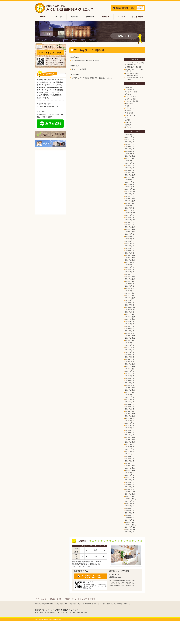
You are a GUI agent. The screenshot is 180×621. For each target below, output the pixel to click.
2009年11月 (129, 496)
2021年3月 (128, 220)
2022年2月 (128, 194)
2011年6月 (128, 451)
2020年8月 (128, 236)
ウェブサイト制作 (131, 92)
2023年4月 (128, 168)
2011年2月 (128, 461)
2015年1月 (128, 362)
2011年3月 (128, 458)
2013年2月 (128, 406)
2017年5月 (128, 310)
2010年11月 (129, 468)
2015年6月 (128, 350)
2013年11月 (129, 390)
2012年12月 (129, 411)
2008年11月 (129, 522)
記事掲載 (128, 125)
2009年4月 (128, 513)
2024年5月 (128, 149)
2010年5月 (128, 482)
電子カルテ (129, 127)
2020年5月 (128, 243)
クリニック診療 (130, 99)
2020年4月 (128, 246)
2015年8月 (128, 345)
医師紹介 (52, 599)
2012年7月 (128, 421)
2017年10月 (129, 298)
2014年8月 (128, 371)
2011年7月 (128, 449)
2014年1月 (128, 385)
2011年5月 (128, 454)
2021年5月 (128, 215)
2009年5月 (128, 510)
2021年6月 (128, 213)
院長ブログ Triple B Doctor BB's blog (50, 134)
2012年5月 (128, 425)
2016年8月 (128, 324)
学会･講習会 (129, 113)
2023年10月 (129, 158)
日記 (126, 118)
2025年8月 (128, 135)
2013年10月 (129, 392)
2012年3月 (128, 430)
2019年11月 (129, 258)
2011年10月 (129, 442)
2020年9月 (128, 234)
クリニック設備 (130, 96)
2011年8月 (128, 447)
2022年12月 (129, 172)
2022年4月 (128, 189)
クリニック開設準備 (132, 101)
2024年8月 (128, 142)
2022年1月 (128, 196)
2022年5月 (128, 187)
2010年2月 (128, 489)
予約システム (129, 108)
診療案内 (59, 599)
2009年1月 (128, 520)
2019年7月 (128, 265)
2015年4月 (128, 354)
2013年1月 (128, 409)
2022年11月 (129, 175)
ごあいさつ (44, 599)
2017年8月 (128, 302)
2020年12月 (129, 227)
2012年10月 (129, 416)
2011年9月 (128, 444)
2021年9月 (128, 206)
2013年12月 (129, 387)
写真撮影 (128, 110)
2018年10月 (129, 281)
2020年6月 (128, 241)
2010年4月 (128, 484)
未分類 (127, 120)
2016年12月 (129, 314)
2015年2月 (128, 359)
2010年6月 (128, 480)
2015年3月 (128, 357)
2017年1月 (128, 312)
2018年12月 (129, 276)
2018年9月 (128, 284)
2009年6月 (128, 508)
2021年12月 (129, 198)
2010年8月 (128, 475)
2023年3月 (128, 170)
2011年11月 (129, 439)
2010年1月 (128, 491)
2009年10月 (129, 499)
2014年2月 (128, 383)
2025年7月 (128, 137)
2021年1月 (128, 224)
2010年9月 (128, 473)
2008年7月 (128, 532)
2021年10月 (129, 203)
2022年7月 (128, 182)
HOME (43, 16)
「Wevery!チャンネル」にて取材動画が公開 (134, 64)
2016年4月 (128, 331)
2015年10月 (129, 340)
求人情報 (92, 599)
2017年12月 (129, 293)
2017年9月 (128, 300)
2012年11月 (129, 414)
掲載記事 (105, 16)
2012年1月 (128, 435)
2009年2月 (128, 518)
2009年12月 (129, 494)
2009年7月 (128, 506)
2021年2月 (128, 222)
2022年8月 (128, 180)
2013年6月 (128, 399)
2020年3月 (128, 248)
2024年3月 (128, 154)
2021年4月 (128, 217)
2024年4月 (128, 151)
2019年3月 (128, 269)
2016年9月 (128, 321)
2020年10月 (129, 232)
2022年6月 (128, 184)
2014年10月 (129, 369)
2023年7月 (128, 165)
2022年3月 (128, 191)
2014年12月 (129, 364)
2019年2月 (128, 272)
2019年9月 (128, 262)
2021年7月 (128, 210)
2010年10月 (129, 470)
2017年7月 (128, 305)
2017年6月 (128, 307)
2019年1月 (128, 274)
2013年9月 (128, 395)
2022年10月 (129, 177)
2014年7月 (128, 373)
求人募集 (50, 143)
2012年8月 (128, 418)
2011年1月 (128, 463)
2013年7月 (128, 397)
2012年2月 (128, 432)
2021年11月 (129, 201)
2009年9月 (128, 501)
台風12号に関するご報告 (133, 67)
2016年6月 (128, 328)
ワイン (127, 106)
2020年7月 (128, 239)
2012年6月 (128, 423)
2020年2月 (128, 250)
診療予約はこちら (128, 8)
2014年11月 (129, 366)
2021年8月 (128, 208)
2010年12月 (129, 466)
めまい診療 (129, 103)
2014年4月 (128, 380)
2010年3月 (128, 487)
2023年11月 (129, 156)
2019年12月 (129, 255)
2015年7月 (128, 347)
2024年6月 (128, 146)
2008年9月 (128, 527)
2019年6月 (128, 267)
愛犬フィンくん (130, 115)
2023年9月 (128, 161)
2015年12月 (129, 335)
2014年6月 (128, 376)
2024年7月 (128, 144)
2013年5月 (128, 402)
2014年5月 (128, 378)
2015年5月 (128, 352)
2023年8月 (128, 163)
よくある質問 (137, 16)
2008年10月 (129, 525)
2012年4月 (128, 428)
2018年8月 (128, 286)
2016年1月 (128, 333)
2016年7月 (128, 326)
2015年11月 (129, 338)
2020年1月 (128, 253)
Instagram (128, 87)
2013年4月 (128, 404)
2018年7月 (128, 288)
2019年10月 (129, 260)
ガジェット (129, 94)
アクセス (121, 16)
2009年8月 (128, 503)
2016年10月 (129, 319)
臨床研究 (128, 122)
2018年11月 (129, 279)
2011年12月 (129, 437)
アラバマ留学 (129, 89)
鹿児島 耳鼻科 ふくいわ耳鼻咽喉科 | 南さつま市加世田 (64, 8)
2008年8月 (128, 529)
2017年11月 (129, 295)
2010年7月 (128, 477)
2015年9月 (128, 343)
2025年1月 (128, 139)
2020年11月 (129, 229)
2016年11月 (129, 317)
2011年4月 (128, 456)
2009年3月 (128, 515)
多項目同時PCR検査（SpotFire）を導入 (132, 74)
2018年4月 (128, 291)
